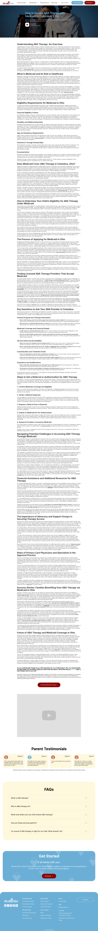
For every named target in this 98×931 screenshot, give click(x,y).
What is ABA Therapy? (46, 904)
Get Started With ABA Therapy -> (49, 685)
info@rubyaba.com (64, 907)
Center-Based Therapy (28, 904)
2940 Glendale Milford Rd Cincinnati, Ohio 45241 (65, 914)
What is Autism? (45, 901)
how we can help (28, 69)
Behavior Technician (46, 915)
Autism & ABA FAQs (46, 906)
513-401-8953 (77, 2)
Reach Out (85, 899)
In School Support (27, 906)
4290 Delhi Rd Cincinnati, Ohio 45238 (67, 919)
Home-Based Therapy (28, 901)
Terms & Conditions (49, 929)
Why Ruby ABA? (26, 910)
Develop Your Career (46, 918)
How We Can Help (27, 898)
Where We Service (44, 2)
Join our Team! (45, 910)
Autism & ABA (44, 898)
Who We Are (25, 915)
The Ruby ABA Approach (29, 912)
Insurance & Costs (27, 918)
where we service (68, 92)
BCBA (42, 912)
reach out (53, 346)
